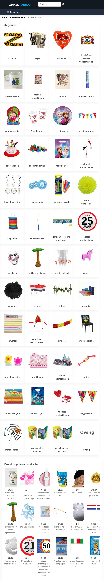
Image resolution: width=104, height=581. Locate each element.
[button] (14, 12)
